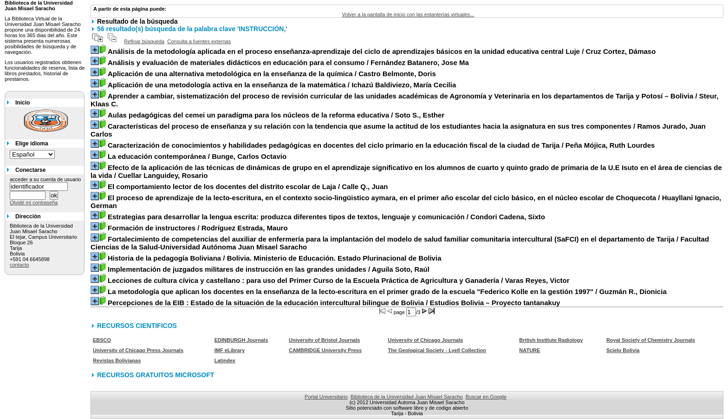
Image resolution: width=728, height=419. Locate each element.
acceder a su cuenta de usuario (45, 179)
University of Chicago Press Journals (138, 350)
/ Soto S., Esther (276, 115)
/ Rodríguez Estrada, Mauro (198, 228)
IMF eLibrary (229, 350)
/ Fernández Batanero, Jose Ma (288, 62)
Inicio (22, 102)
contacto (19, 265)
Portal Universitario (326, 396)
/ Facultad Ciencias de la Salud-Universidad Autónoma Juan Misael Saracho (400, 243)
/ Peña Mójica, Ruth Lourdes (381, 145)
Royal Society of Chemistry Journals (650, 340)
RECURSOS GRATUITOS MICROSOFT (155, 375)
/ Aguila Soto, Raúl (268, 269)
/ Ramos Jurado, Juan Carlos (398, 130)
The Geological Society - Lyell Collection (437, 350)
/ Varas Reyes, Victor (339, 280)
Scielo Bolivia (623, 350)
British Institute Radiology (551, 340)
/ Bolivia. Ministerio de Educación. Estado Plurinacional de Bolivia (275, 258)
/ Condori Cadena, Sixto (326, 217)
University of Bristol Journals (324, 340)
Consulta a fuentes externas (199, 41)
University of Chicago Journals (425, 340)
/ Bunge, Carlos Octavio (197, 156)
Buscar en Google (486, 396)
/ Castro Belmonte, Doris (272, 74)
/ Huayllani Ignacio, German (406, 202)
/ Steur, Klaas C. (404, 100)
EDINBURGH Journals (241, 340)
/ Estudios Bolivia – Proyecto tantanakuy (334, 303)
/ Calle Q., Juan (248, 186)
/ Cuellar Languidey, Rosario (406, 171)
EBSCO (102, 340)
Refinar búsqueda (144, 41)
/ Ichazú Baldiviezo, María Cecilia (282, 85)
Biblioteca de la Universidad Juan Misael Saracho (407, 396)
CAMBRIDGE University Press (325, 350)
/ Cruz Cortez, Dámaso (382, 51)
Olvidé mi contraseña (34, 202)
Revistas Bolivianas (117, 360)
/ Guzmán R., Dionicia (387, 291)
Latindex (224, 360)
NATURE (529, 350)
